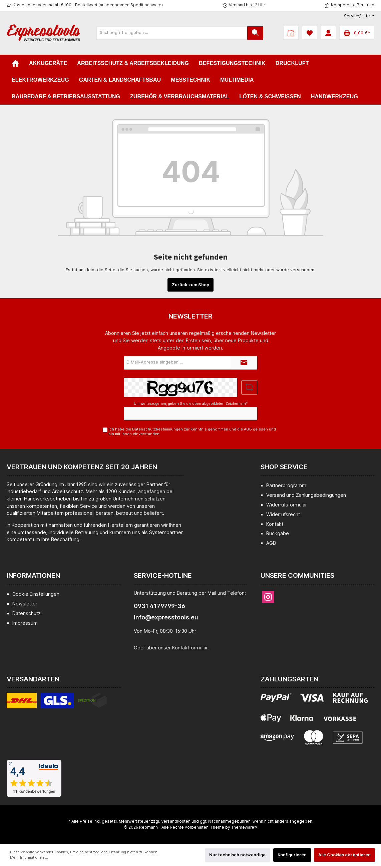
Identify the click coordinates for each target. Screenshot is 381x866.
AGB (248, 429)
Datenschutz (26, 613)
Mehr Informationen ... (29, 857)
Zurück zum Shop (190, 284)
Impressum (25, 623)
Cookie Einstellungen (35, 594)
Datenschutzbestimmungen (157, 429)
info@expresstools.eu (166, 617)
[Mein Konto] (328, 33)
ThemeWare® (244, 827)
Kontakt (274, 524)
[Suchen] (255, 33)
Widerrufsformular (286, 504)
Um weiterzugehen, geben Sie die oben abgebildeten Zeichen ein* (191, 404)
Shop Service (284, 467)
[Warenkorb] (356, 33)
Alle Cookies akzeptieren (344, 854)
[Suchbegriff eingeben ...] (172, 33)
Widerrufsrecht (283, 514)
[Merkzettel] (309, 33)
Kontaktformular (190, 647)
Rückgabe (277, 533)
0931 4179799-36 (159, 605)
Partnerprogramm (286, 485)
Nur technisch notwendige (237, 854)
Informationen (33, 575)
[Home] (15, 63)
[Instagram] (268, 596)
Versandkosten (175, 821)
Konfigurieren (292, 854)
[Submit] (244, 363)
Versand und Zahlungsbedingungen (306, 495)
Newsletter (24, 603)
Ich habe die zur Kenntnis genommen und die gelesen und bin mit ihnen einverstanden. (192, 431)
